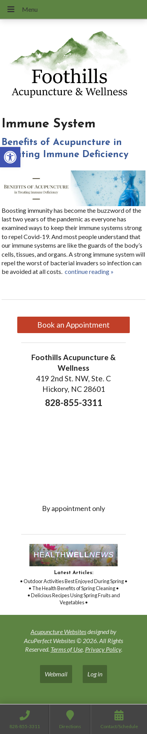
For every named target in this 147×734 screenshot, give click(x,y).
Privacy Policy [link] (103, 649)
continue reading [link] (89, 271)
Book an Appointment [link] (73, 324)
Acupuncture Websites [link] (58, 631)
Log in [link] (94, 674)
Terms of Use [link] (67, 649)
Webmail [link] (56, 674)
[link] (10, 157)
